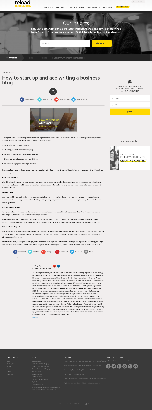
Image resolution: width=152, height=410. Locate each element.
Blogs (7, 257)
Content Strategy (23, 257)
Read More (35, 317)
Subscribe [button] (101, 43)
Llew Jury (36, 265)
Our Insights (42, 58)
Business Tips (13, 257)
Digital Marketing (33, 257)
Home (31, 58)
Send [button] (129, 112)
